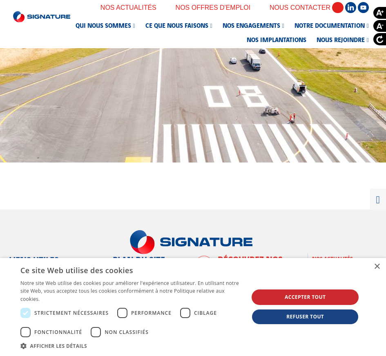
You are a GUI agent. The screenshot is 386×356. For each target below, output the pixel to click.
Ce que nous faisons (176, 24)
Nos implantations (276, 39)
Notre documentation (330, 24)
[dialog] (193, 307)
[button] (131, 346)
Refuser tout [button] (305, 316)
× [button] (377, 267)
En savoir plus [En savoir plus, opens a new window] (57, 299)
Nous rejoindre (341, 39)
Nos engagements (251, 24)
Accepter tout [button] (305, 297)
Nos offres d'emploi (218, 7)
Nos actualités (133, 7)
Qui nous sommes (103, 24)
